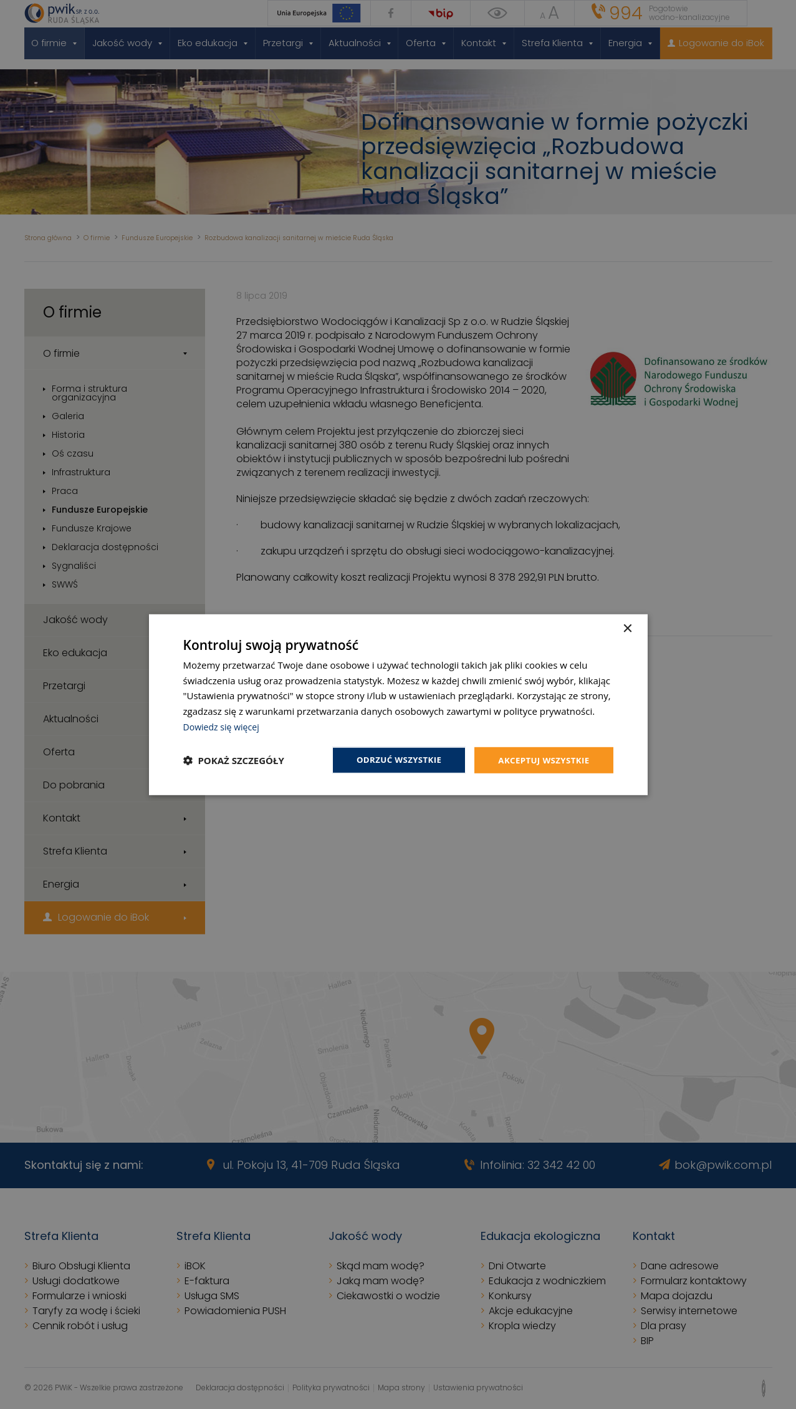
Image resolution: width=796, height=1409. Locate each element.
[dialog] (398, 704)
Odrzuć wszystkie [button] (391, 759)
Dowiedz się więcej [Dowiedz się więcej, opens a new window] (223, 725)
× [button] (627, 627)
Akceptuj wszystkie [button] (541, 759)
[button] (233, 760)
